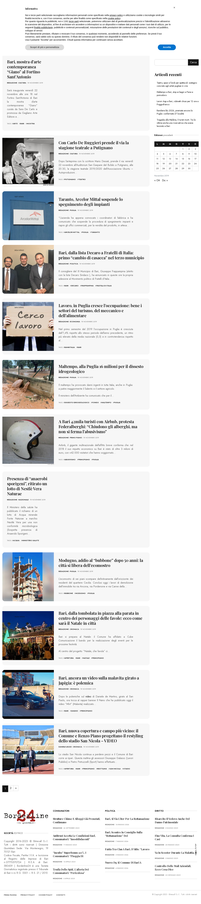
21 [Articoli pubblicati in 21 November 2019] (176, 163)
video (88, 696)
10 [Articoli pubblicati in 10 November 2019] (195, 153)
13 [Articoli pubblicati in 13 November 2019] (170, 158)
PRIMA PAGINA (10, 895)
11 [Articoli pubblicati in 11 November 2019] (157, 158)
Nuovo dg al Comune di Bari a (123, 862)
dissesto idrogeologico (77, 402)
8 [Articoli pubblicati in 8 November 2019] (183, 153)
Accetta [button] (167, 47)
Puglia (73, 210)
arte (15, 123)
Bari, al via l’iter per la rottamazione (127, 818)
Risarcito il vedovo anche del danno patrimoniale (172, 820)
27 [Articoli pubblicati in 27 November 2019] (170, 168)
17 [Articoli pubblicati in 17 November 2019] (195, 158)
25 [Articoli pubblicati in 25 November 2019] (157, 168)
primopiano (84, 459)
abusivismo (70, 459)
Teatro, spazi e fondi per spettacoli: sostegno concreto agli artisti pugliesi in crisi (177, 84)
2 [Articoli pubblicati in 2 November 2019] (189, 149)
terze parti (74, 21)
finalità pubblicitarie (43, 27)
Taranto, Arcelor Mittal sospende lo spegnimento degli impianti (91, 201)
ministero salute (30, 540)
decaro (75, 285)
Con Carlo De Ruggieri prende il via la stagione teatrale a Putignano (94, 145)
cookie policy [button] (114, 18)
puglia (85, 232)
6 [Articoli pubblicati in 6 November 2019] (170, 153)
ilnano (74, 711)
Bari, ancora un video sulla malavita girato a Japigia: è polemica (99, 680)
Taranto (95, 232)
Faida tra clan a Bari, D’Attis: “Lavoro (127, 849)
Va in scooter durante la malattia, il (176, 852)
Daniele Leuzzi (65, 746)
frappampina (87, 285)
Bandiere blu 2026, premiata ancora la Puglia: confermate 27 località (175, 112)
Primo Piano (76, 437)
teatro (82, 179)
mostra (31, 123)
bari (22, 123)
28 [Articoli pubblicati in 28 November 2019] (176, 168)
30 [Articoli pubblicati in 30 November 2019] (189, 168)
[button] (174, 7)
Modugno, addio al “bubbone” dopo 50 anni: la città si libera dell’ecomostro (101, 563)
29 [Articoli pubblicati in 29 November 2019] (183, 168)
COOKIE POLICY (45, 895)
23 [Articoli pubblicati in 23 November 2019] (189, 163)
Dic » (165, 180)
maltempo (106, 402)
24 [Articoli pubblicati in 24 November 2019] (195, 163)
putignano (70, 179)
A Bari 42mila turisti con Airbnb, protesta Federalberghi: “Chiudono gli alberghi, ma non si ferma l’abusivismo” (98, 426)
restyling (102, 768)
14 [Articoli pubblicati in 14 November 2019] (176, 158)
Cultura (22, 83)
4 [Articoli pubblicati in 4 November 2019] (157, 153)
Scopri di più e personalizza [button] (44, 47)
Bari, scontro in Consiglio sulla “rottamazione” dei (123, 834)
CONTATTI (60, 895)
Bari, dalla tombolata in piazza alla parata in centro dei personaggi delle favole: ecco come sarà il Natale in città (100, 618)
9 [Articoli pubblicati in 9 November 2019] (189, 153)
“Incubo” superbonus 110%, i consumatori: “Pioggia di (69, 854)
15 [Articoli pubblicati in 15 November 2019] (183, 158)
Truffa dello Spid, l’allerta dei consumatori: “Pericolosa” (71, 871)
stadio (126, 768)
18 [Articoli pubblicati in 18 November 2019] (157, 163)
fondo (95, 402)
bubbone (69, 593)
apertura (69, 658)
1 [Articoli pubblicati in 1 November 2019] (182, 149)
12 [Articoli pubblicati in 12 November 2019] (164, 158)
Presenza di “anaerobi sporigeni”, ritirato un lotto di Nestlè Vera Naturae (27, 486)
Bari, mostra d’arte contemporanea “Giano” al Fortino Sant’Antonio (24, 69)
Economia (75, 321)
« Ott (157, 180)
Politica (74, 263)
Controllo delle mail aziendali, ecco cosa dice (173, 867)
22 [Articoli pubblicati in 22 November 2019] (183, 163)
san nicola (115, 768)
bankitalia (70, 347)
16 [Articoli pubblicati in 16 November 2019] (189, 158)
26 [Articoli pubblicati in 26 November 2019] (163, 168)
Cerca (193, 62)
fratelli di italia (104, 285)
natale (86, 658)
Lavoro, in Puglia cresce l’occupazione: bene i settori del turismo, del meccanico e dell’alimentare (100, 310)
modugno (81, 593)
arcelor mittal (72, 232)
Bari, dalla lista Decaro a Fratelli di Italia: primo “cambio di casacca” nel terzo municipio (101, 255)
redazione (12, 83)
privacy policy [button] (116, 15)
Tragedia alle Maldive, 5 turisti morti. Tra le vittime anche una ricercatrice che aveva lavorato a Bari (176, 123)
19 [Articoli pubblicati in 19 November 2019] (164, 163)
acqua (16, 540)
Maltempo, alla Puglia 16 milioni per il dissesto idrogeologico (101, 369)
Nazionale (23, 499)
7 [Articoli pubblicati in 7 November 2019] (176, 153)
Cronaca (74, 629)
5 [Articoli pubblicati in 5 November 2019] (163, 153)
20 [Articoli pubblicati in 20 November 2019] (170, 163)
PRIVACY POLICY (28, 895)
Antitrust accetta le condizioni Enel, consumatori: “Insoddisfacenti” (74, 837)
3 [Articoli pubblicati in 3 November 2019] (195, 149)
